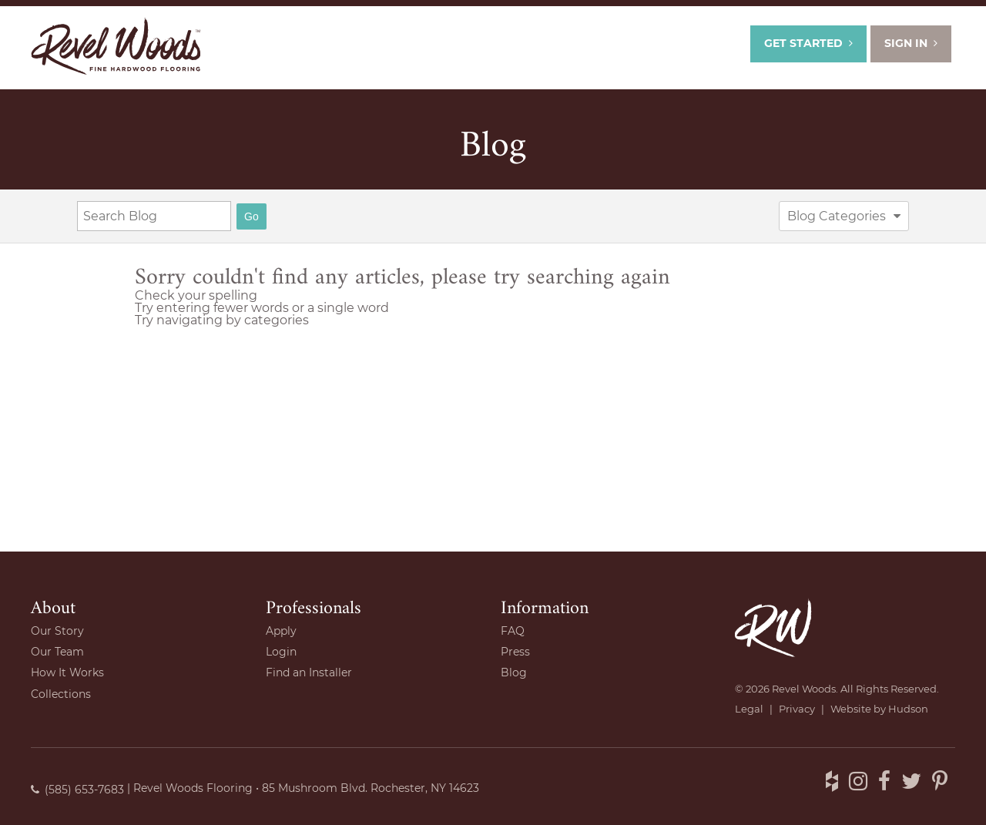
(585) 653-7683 (77, 789)
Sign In (910, 43)
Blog (493, 146)
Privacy (797, 709)
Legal (749, 709)
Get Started (808, 43)
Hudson (908, 709)
